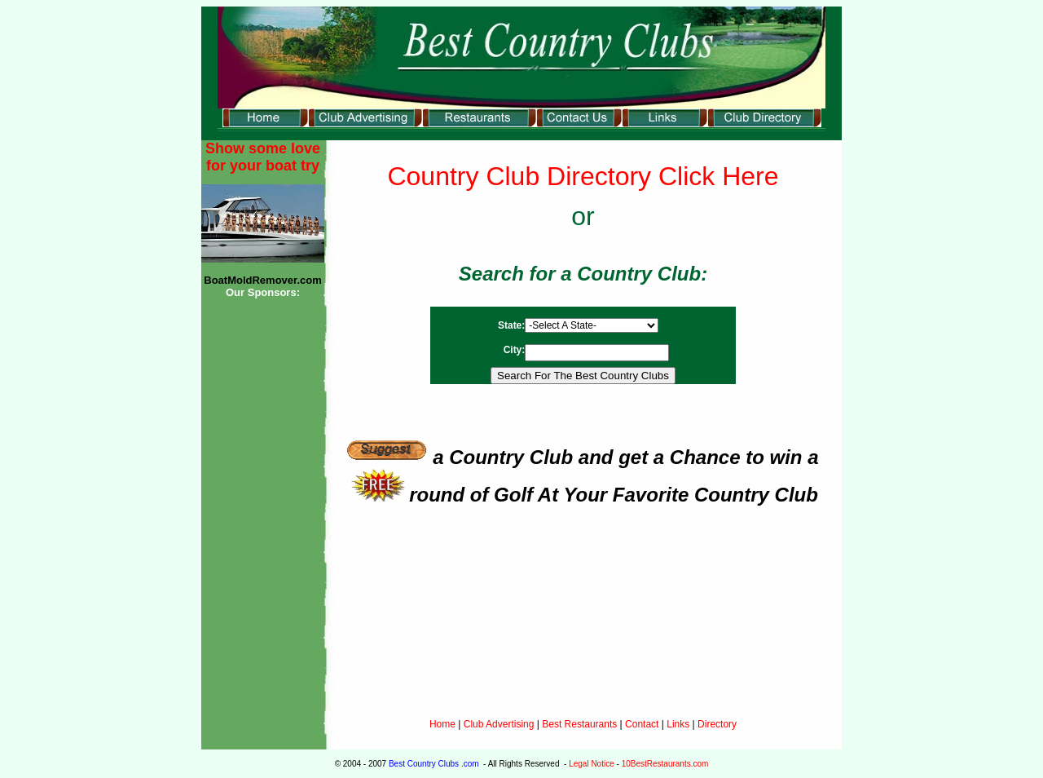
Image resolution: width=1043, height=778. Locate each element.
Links (678, 724)
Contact (641, 724)
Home (442, 724)
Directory (717, 724)
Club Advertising (500, 724)
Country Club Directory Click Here (582, 176)
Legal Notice (591, 763)
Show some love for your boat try (262, 157)
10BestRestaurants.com (665, 763)
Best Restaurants (579, 724)
